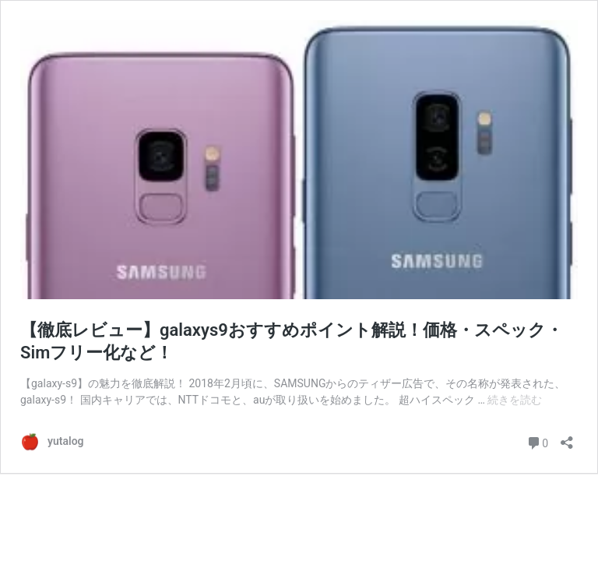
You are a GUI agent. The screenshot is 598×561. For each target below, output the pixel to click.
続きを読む (514, 399)
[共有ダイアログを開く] (567, 437)
